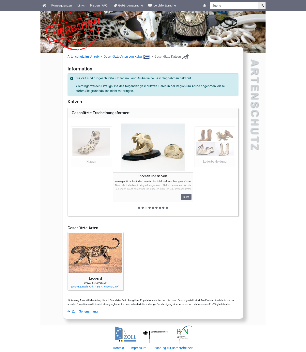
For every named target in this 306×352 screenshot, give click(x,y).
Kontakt (118, 348)
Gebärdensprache (128, 5)
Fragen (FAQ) (99, 5)
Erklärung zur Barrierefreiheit (173, 348)
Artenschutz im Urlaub (83, 56)
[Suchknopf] (262, 5)
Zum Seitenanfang (83, 311)
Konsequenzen (61, 5)
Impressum (138, 348)
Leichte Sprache (162, 5)
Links (81, 5)
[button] (91, 167)
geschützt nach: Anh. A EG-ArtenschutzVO (95, 286)
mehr (186, 197)
